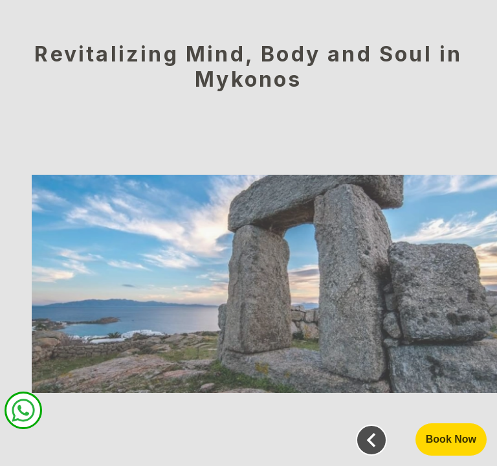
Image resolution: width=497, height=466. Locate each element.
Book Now (451, 439)
